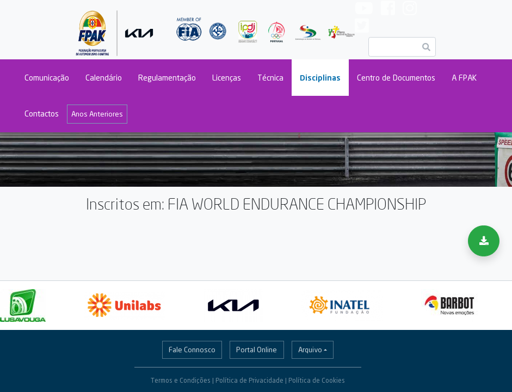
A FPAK (464, 77)
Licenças (226, 77)
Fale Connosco (192, 349)
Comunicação (46, 77)
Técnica (270, 77)
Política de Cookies (316, 380)
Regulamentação (167, 77)
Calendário (103, 77)
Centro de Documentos (396, 77)
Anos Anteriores (97, 113)
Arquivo (310, 349)
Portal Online (256, 349)
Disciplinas (320, 77)
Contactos (41, 113)
